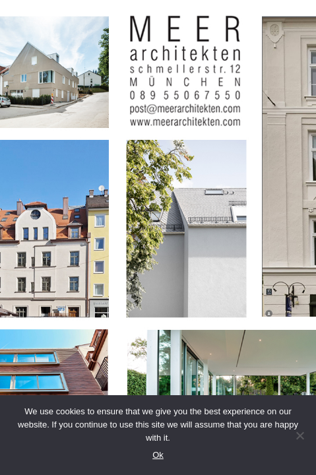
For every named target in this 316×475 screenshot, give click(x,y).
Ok (158, 455)
